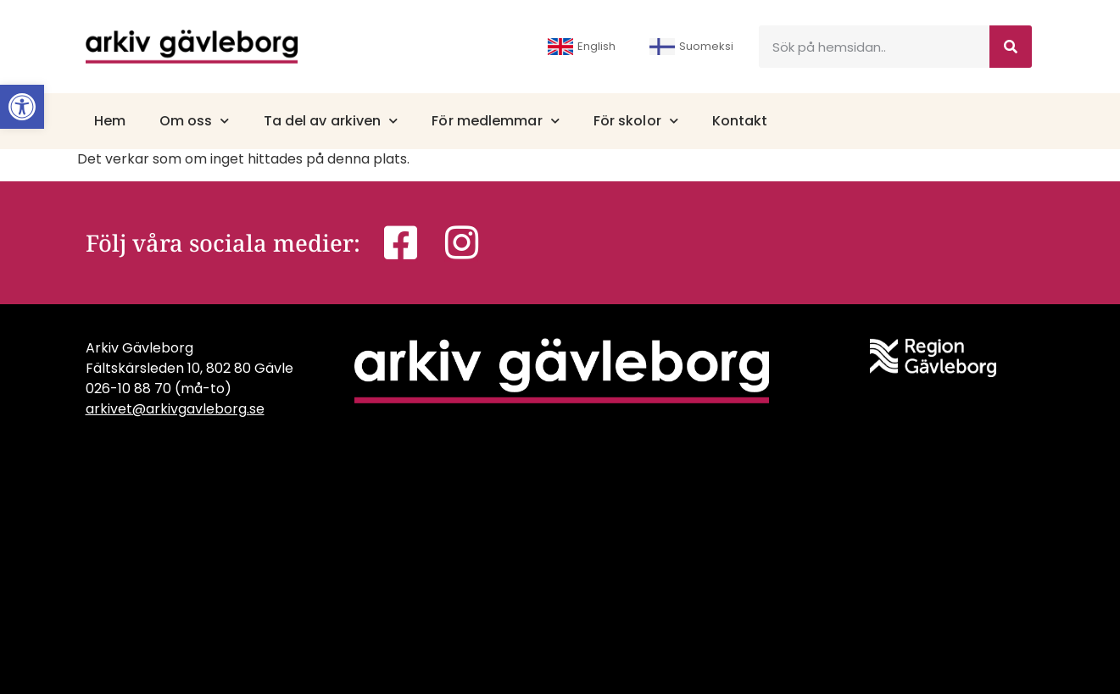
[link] (22, 107)
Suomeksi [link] (691, 46)
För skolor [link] (635, 121)
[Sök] (1010, 46)
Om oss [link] (194, 121)
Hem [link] (109, 120)
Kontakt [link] (740, 120)
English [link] (582, 46)
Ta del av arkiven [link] (331, 121)
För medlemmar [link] (495, 121)
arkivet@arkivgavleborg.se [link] (175, 409)
